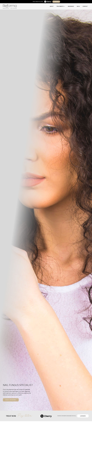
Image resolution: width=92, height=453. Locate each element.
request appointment (10, 399)
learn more (56, 1)
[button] (60, 6)
